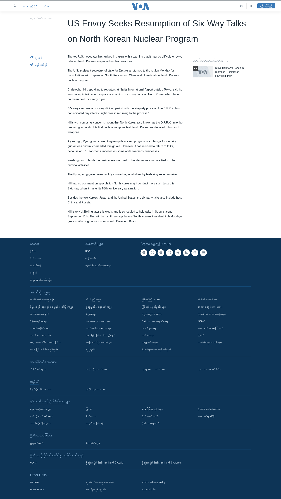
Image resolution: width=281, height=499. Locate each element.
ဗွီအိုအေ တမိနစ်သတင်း (209, 408)
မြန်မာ (33, 251)
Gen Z (201, 320)
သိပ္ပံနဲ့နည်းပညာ (93, 299)
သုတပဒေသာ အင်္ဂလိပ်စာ (210, 369)
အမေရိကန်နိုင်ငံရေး (39, 328)
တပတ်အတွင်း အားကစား (98, 320)
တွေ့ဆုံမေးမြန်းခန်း (95, 423)
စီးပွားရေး (91, 313)
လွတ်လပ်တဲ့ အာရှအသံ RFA (100, 482)
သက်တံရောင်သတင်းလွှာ (210, 342)
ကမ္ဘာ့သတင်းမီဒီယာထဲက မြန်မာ (45, 342)
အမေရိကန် (35, 265)
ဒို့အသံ (201, 335)
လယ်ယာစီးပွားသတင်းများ (98, 328)
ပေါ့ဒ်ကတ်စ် (91, 258)
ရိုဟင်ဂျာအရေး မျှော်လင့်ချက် (156, 349)
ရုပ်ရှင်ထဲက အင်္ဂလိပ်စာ (153, 369)
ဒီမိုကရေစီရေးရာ (38, 320)
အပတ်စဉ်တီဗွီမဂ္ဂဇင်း (40, 423)
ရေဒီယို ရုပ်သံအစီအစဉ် (41, 415)
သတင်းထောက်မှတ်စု (40, 335)
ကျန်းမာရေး (148, 335)
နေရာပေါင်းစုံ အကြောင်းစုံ (210, 328)
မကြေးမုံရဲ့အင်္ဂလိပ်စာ (96, 369)
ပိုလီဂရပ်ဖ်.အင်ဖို (150, 415)
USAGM (34, 482)
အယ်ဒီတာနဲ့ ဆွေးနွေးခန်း (42, 299)
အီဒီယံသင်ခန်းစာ (38, 369)
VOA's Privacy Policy (153, 482)
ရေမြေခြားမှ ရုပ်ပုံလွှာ (152, 408)
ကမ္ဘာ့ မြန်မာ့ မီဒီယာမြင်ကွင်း (44, 349)
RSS (88, 251)
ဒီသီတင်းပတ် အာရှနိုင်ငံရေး (155, 320)
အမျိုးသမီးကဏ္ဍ (150, 342)
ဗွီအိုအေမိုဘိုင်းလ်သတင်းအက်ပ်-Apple (104, 462)
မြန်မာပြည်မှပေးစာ (151, 299)
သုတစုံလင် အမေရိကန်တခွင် (212, 313)
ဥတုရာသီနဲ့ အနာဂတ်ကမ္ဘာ (99, 306)
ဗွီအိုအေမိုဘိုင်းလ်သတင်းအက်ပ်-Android (162, 462)
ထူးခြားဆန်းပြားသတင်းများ (99, 342)
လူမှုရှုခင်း (90, 349)
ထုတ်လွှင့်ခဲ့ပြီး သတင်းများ (37, 6)
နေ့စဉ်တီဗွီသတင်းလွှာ (40, 408)
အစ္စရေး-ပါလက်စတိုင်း (41, 279)
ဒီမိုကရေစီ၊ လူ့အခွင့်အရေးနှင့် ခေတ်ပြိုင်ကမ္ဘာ (51, 306)
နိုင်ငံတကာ (35, 258)
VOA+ (33, 462)
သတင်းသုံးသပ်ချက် (39, 313)
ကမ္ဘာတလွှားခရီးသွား (152, 313)
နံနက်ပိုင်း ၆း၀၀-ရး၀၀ (41, 389)
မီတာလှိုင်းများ (93, 442)
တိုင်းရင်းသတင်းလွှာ (207, 299)
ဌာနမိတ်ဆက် (37, 442)
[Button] (36, 58)
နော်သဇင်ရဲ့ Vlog (206, 415)
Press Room (37, 489)
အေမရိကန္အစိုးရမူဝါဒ (96, 489)
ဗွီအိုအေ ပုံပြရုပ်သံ (150, 423)
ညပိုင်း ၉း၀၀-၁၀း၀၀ (96, 389)
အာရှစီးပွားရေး (149, 328)
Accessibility (149, 489)
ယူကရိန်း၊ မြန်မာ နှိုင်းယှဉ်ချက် (100, 335)
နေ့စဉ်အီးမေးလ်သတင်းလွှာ (98, 265)
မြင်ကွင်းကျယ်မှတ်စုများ (154, 306)
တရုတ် (33, 272)
